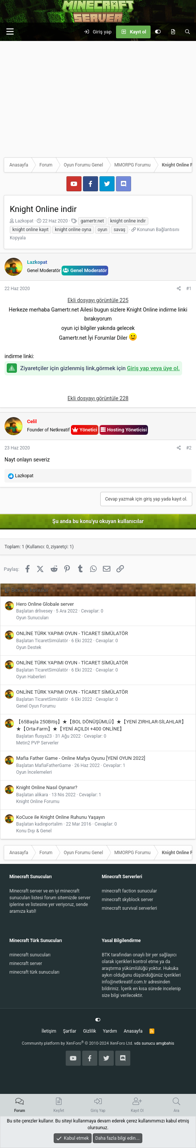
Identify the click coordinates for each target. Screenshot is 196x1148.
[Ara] (187, 31)
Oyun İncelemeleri (34, 772)
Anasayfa (133, 1031)
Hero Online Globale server (45, 604)
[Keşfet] (173, 31)
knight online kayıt (30, 229)
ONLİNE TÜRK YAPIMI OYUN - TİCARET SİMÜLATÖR (72, 633)
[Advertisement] (98, 97)
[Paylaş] (179, 288)
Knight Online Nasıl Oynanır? (46, 787)
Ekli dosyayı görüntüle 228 (98, 398)
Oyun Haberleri (31, 676)
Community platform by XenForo (77, 1043)
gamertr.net (92, 221)
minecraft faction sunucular (129, 891)
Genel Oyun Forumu (36, 706)
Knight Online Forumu (37, 801)
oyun (102, 229)
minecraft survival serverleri (129, 908)
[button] (10, 32)
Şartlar (69, 1031)
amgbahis (165, 1043)
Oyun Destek (28, 647)
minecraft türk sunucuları (34, 972)
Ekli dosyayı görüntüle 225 (98, 300)
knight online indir (128, 221)
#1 (188, 288)
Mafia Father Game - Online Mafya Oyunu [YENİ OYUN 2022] (80, 758)
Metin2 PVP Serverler (37, 743)
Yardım (110, 1031)
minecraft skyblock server (127, 899)
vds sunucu (144, 1043)
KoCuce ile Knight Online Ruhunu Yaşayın (60, 817)
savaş (119, 229)
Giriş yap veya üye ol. (153, 368)
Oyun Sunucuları (32, 617)
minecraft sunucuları (30, 954)
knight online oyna (73, 229)
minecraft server (25, 963)
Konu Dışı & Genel (33, 830)
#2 (188, 448)
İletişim (49, 1031)
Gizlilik (89, 1031)
